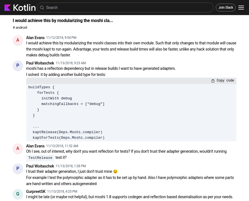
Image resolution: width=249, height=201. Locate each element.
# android (20, 27)
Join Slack (225, 7)
